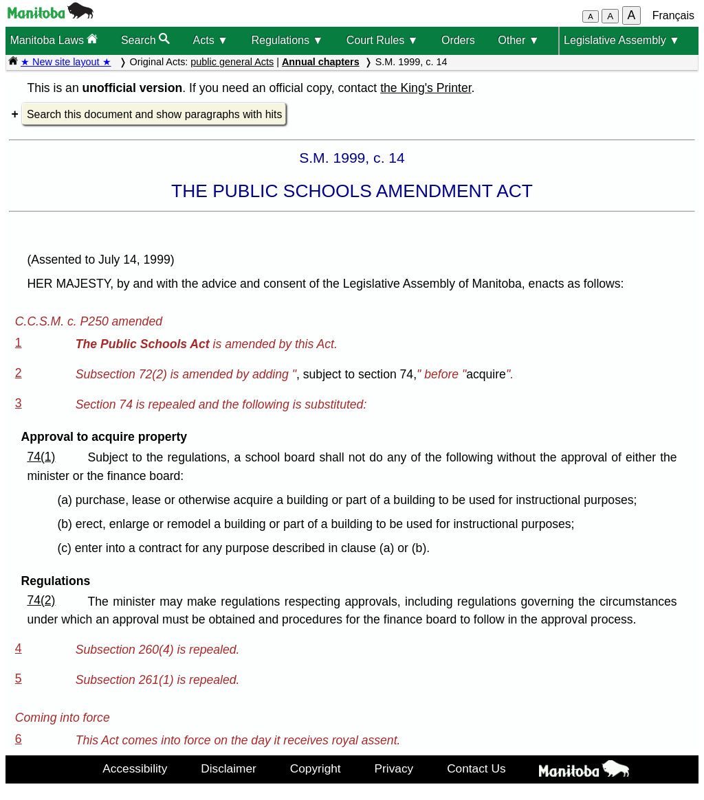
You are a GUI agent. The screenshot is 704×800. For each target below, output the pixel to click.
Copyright (315, 768)
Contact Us (476, 768)
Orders (458, 40)
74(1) (41, 457)
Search (145, 39)
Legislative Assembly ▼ (622, 40)
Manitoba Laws (54, 39)
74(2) (41, 600)
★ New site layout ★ (66, 61)
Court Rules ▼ (382, 40)
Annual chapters (321, 61)
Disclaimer (228, 768)
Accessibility (134, 768)
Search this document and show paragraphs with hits (154, 114)
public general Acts (232, 61)
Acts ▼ (210, 40)
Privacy (394, 768)
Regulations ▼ (287, 40)
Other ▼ (518, 40)
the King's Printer (425, 88)
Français (673, 15)
